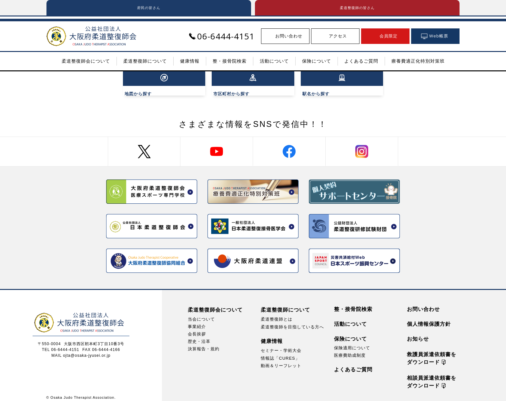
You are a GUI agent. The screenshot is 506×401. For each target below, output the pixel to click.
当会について (201, 314)
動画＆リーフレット (281, 360)
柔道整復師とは (276, 314)
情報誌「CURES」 (280, 353)
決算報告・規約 (203, 344)
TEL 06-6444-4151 (60, 345)
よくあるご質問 (353, 364)
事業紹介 (197, 321)
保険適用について (352, 343)
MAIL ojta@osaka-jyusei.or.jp (80, 350)
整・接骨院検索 (353, 304)
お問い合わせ (423, 304)
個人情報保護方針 (429, 319)
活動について (350, 319)
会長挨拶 (197, 329)
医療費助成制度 (350, 350)
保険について (350, 334)
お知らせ (418, 334)
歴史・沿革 (199, 336)
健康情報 (272, 336)
